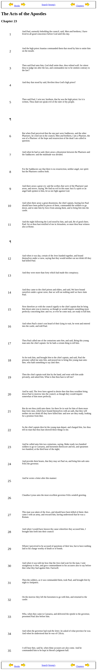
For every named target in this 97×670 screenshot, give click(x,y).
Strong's (51, 4)
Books (17, 6)
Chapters (80, 6)
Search (45, 4)
